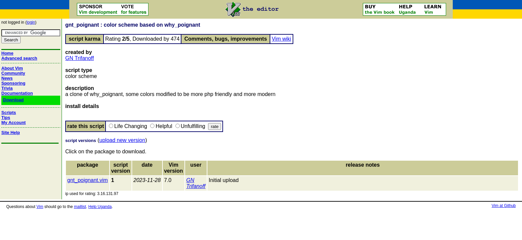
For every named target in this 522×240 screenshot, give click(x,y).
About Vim (12, 68)
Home (7, 53)
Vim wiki (281, 39)
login (31, 22)
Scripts (8, 112)
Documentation (17, 93)
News (7, 78)
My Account (13, 122)
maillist (80, 206)
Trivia (7, 88)
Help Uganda (100, 206)
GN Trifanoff (79, 58)
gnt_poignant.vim (87, 180)
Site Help (10, 132)
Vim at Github (504, 205)
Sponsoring (13, 83)
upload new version (122, 140)
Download (13, 99)
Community (13, 73)
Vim (39, 206)
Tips (5, 117)
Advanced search (19, 58)
